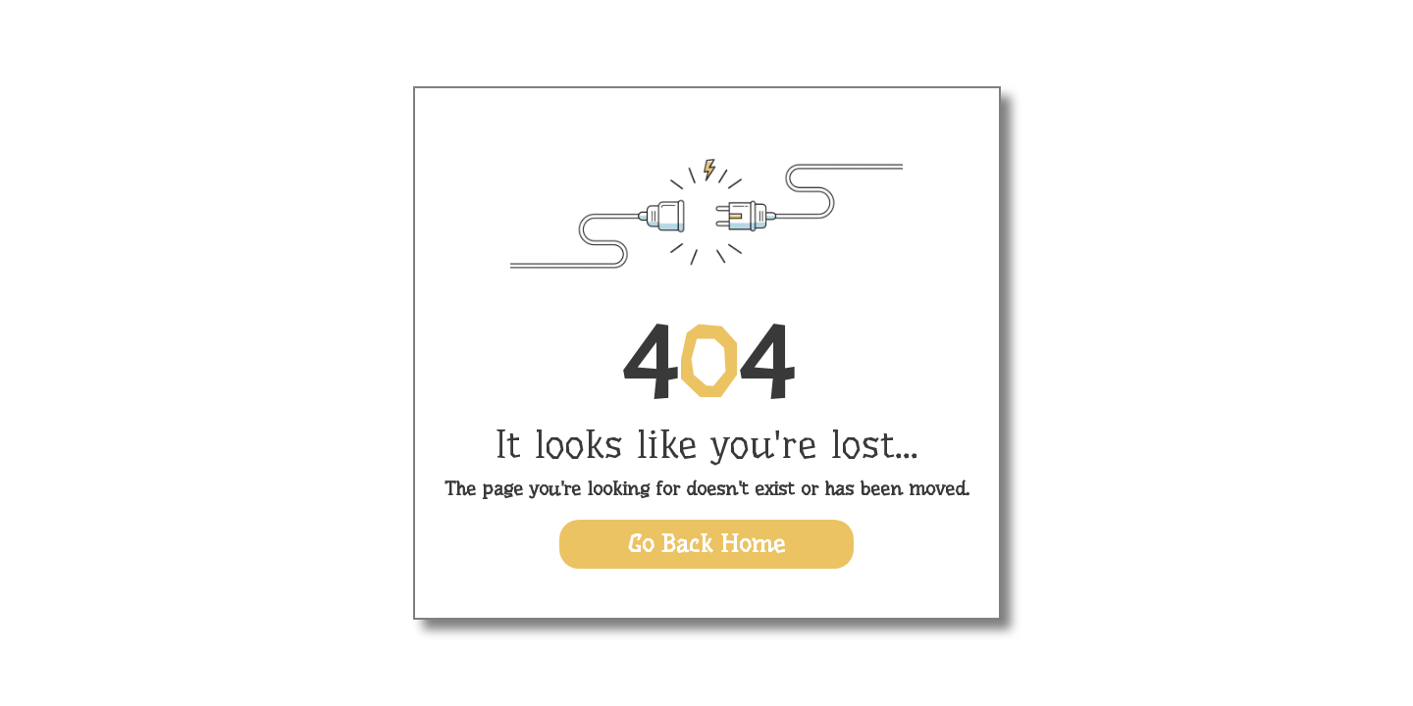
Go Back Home (706, 544)
